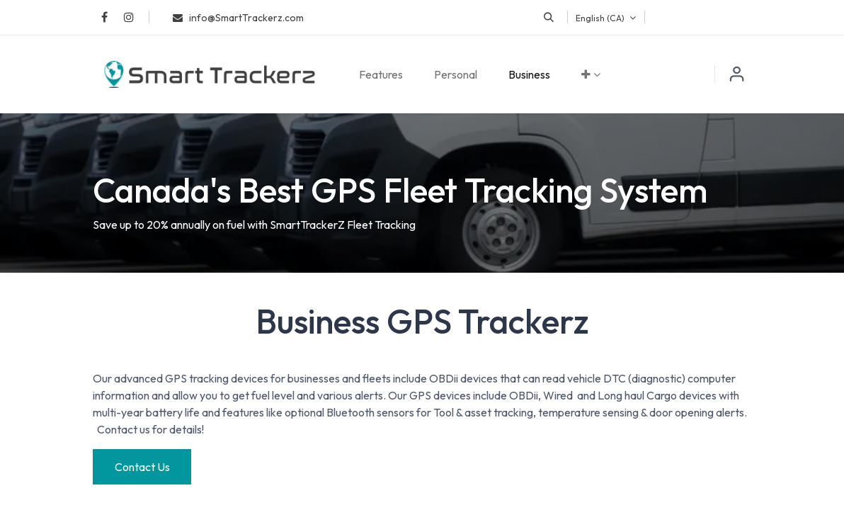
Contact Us (142, 467)
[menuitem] (381, 74)
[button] (549, 17)
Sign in (737, 74)
